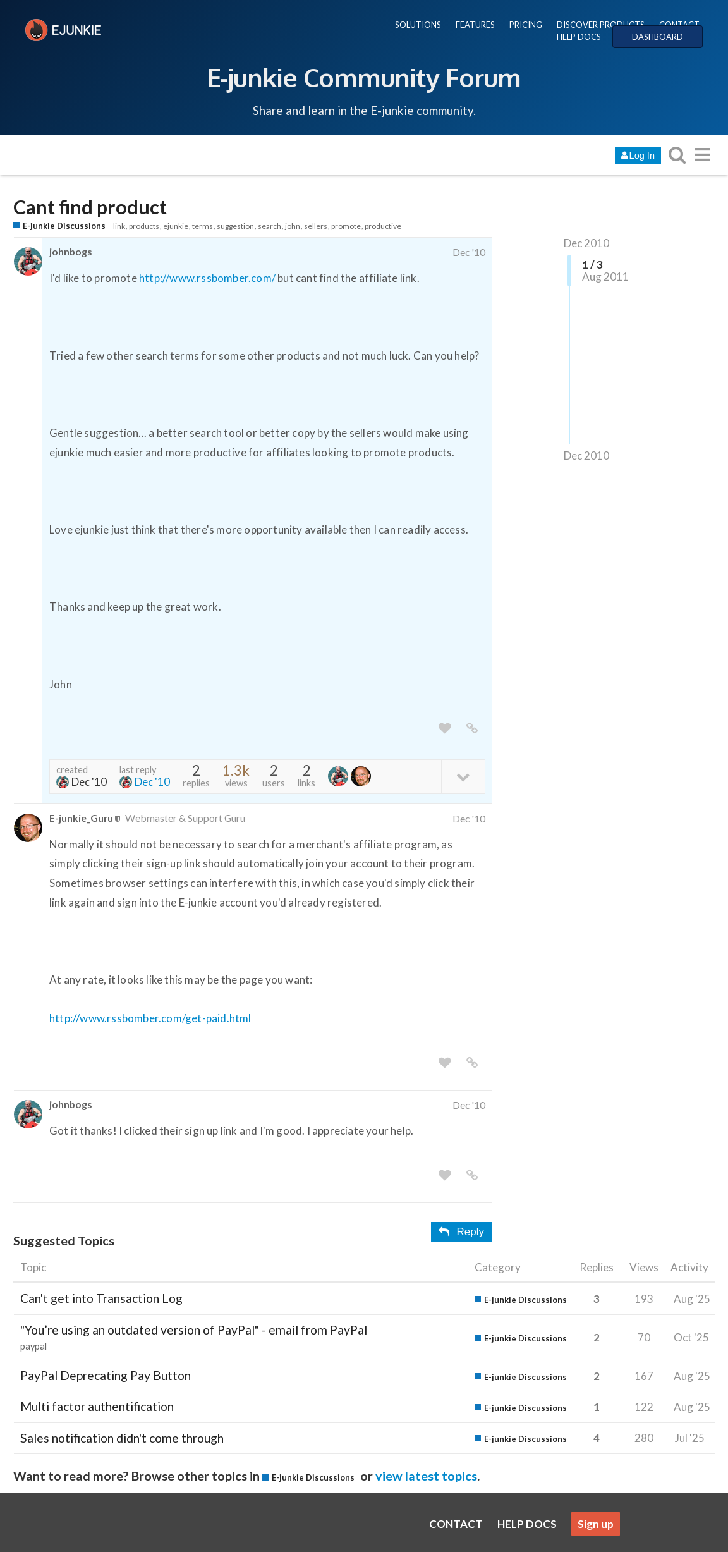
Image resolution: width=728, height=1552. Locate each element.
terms (202, 226)
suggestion (235, 226)
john (292, 226)
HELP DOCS (579, 37)
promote (346, 226)
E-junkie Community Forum (364, 77)
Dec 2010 (586, 243)
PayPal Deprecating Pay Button (105, 1375)
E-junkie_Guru (81, 818)
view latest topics (426, 1475)
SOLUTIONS (418, 25)
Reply (461, 1232)
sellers (315, 226)
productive (383, 226)
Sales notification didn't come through (122, 1438)
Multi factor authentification (97, 1406)
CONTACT (679, 25)
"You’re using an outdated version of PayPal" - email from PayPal (193, 1330)
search (269, 226)
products (144, 226)
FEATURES (475, 25)
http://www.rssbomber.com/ (207, 277)
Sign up (596, 1524)
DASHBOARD (657, 37)
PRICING (525, 25)
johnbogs (70, 251)
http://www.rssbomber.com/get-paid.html (150, 1018)
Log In (638, 155)
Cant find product (90, 207)
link (119, 226)
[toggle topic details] (463, 776)
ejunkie (175, 226)
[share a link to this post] (472, 729)
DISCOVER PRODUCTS (601, 25)
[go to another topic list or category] (702, 154)
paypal (33, 1346)
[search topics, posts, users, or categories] (676, 154)
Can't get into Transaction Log (101, 1298)
